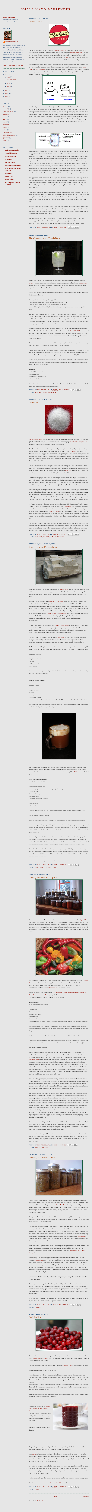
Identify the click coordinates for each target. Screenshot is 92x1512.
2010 (7, 90)
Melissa (76, 772)
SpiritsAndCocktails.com (13, 165)
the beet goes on (10, 162)
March (9, 86)
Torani (57, 511)
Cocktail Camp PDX (60, 50)
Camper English (51, 613)
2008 (7, 96)
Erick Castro (36, 1358)
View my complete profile (13, 65)
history (38, 392)
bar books (6, 114)
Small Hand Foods (75, 442)
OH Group (8, 159)
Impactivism (9, 176)
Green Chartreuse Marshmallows (43, 547)
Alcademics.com (10, 156)
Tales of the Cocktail (9, 135)
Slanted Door (64, 589)
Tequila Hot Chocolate (56, 601)
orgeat (5, 122)
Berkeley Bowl (54, 988)
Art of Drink (9, 179)
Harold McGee (40, 69)
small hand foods (57, 536)
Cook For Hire (35, 1317)
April (9, 83)
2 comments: (63, 864)
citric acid (68, 470)
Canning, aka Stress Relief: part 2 (43, 877)
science (46, 536)
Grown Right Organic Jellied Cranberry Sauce (39, 1408)
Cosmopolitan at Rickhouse (58, 1483)
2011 (7, 74)
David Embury (7, 132)
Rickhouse (45, 1358)
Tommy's (32, 283)
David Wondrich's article (77, 331)
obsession (39, 867)
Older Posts (85, 1496)
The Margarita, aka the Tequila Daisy (44, 238)
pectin (34, 1454)
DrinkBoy (8, 173)
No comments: (64, 390)
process (47, 867)
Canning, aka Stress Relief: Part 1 (43, 1158)
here (67, 57)
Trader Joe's (67, 506)
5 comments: (63, 227)
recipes (45, 392)
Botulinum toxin (34, 1059)
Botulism (73, 451)
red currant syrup (67, 1365)
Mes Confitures (38, 1260)
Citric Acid (33, 403)
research (52, 392)
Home (55, 1496)
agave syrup (83, 283)
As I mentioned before (35, 439)
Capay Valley (84, 920)
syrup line (84, 442)
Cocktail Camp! (35, 22)
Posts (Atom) (41, 1501)
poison (5, 130)
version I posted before (62, 625)
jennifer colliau (11, 42)
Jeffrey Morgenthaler (12, 150)
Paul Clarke (62, 613)
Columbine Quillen (76, 52)
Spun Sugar (81, 1236)
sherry (5, 127)
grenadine (6, 138)
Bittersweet (61, 637)
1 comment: (63, 534)
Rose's (51, 511)
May (8, 77)
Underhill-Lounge (11, 153)
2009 (7, 93)
